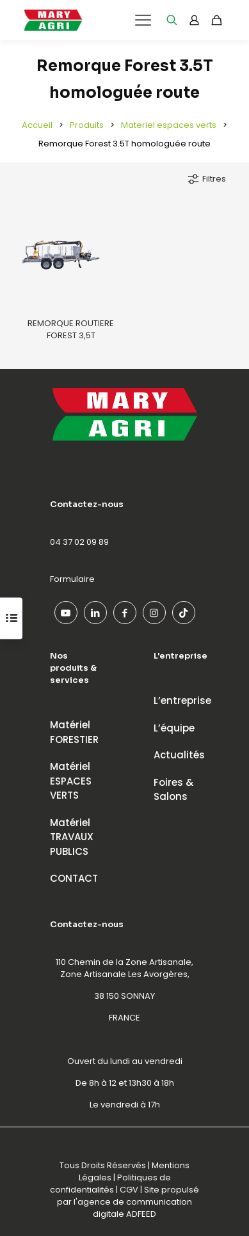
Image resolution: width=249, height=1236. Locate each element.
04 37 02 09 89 (79, 542)
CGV (129, 1190)
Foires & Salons (173, 790)
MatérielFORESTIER (74, 732)
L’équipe (174, 728)
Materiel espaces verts (168, 125)
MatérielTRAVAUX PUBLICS (71, 837)
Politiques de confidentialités (110, 1183)
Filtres (206, 179)
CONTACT (74, 878)
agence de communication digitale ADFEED (134, 1208)
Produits (87, 125)
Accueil (37, 125)
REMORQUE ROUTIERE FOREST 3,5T (71, 329)
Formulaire (72, 579)
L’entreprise (182, 700)
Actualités (179, 755)
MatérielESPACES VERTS (71, 781)
